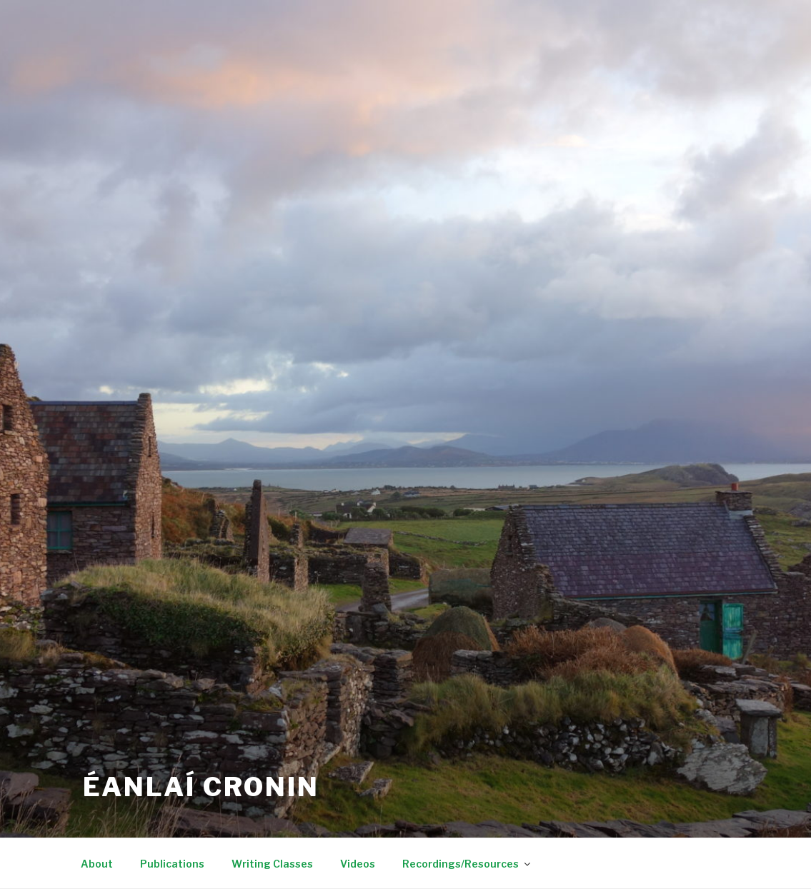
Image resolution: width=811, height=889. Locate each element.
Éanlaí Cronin (201, 787)
